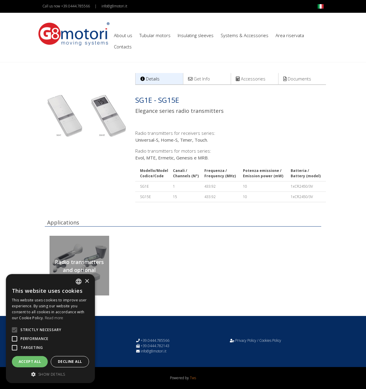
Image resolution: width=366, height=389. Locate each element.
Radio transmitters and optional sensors (79, 270)
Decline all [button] (70, 361)
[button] (50, 374)
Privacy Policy (245, 340)
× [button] (87, 281)
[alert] (50, 328)
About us (123, 35)
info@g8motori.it (114, 6)
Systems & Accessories (244, 35)
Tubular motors (155, 35)
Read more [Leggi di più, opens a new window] (54, 317)
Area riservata (290, 35)
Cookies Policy (270, 340)
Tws (193, 377)
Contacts (123, 47)
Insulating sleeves (196, 35)
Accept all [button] (30, 361)
